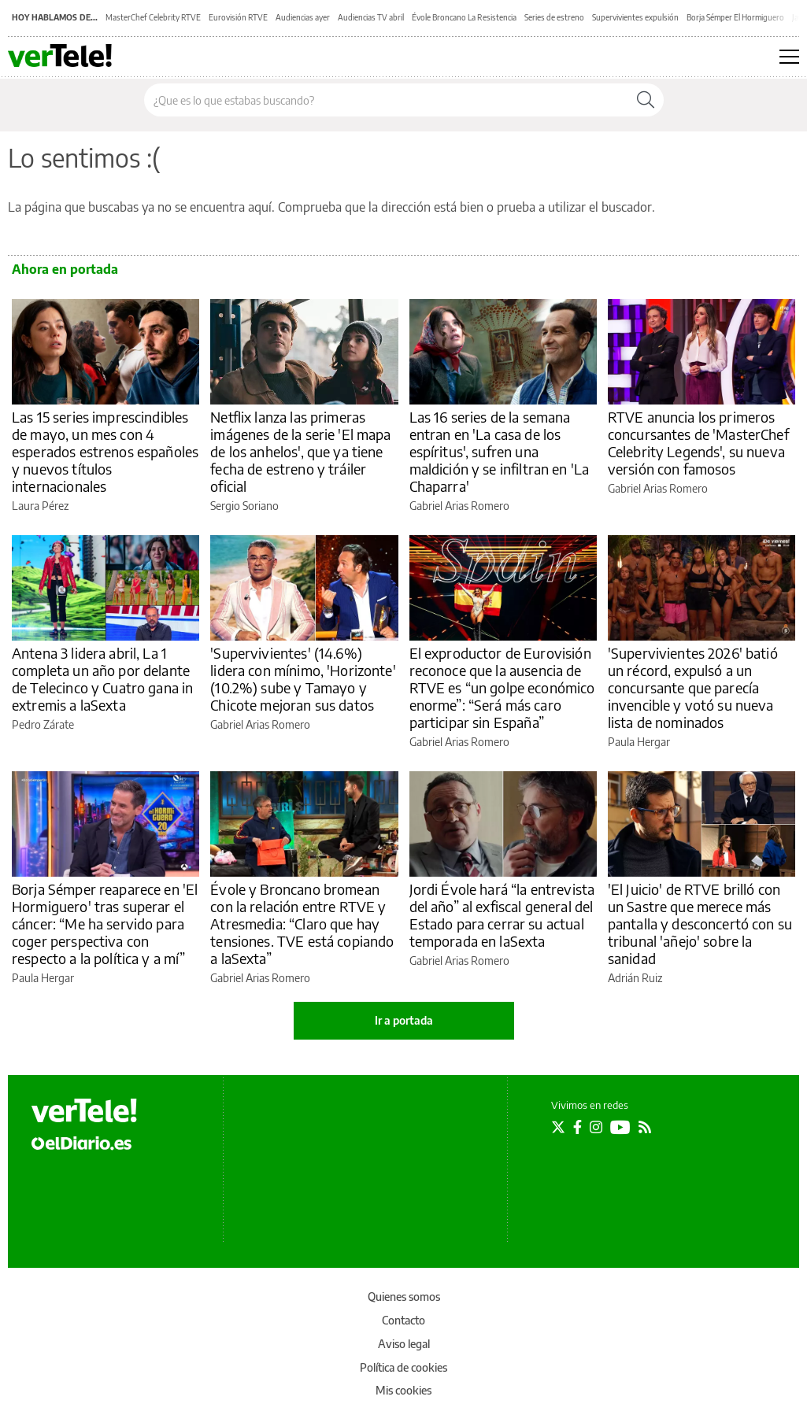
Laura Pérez (40, 505)
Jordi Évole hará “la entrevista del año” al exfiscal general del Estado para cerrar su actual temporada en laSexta (502, 915)
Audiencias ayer (303, 17)
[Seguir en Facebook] (577, 1127)
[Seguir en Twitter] (558, 1127)
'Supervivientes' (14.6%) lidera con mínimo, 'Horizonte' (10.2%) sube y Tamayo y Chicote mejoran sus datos (303, 679)
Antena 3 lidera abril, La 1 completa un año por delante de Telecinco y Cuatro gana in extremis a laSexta (102, 679)
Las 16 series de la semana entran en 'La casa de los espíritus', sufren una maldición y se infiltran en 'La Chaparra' (499, 451)
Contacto (403, 1320)
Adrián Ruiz (635, 978)
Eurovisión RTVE (238, 17)
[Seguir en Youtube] (620, 1127)
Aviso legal (404, 1343)
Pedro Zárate (43, 724)
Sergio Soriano (244, 505)
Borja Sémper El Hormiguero (735, 17)
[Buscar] (645, 99)
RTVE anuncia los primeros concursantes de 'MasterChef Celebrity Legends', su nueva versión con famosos (698, 443)
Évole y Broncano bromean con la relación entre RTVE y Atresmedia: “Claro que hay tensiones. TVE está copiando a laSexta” (302, 923)
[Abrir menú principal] (789, 57)
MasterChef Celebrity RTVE (153, 17)
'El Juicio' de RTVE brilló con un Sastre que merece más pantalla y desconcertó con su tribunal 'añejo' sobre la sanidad (700, 923)
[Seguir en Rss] (645, 1127)
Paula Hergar (639, 741)
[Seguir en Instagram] (596, 1127)
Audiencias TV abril (371, 17)
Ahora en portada (65, 269)
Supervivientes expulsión (635, 17)
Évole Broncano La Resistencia (464, 17)
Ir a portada (404, 1020)
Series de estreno (554, 17)
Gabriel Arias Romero (459, 505)
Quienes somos (404, 1296)
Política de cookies (403, 1367)
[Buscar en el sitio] (386, 99)
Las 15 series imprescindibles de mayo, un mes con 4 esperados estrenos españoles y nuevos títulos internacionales (105, 451)
